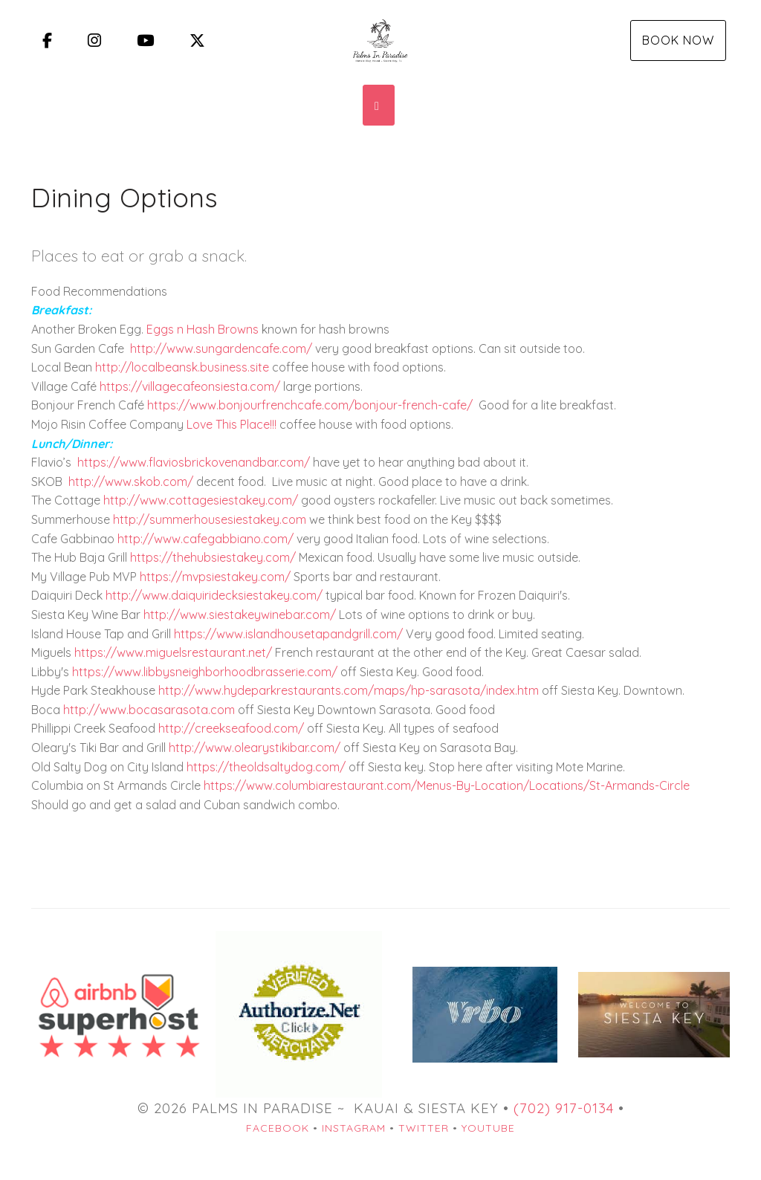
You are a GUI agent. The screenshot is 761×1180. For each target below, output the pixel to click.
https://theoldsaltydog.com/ (266, 766)
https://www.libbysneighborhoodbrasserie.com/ (204, 671)
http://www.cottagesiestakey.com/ (200, 500)
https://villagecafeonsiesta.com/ (190, 386)
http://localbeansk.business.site (182, 367)
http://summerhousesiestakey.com (209, 519)
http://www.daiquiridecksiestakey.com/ (214, 595)
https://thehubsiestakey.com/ (213, 557)
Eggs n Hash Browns (202, 329)
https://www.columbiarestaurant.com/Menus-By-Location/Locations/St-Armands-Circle (447, 785)
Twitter (423, 1128)
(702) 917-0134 (564, 1108)
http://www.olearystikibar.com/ (254, 747)
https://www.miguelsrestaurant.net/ (173, 652)
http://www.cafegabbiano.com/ (205, 538)
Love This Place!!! (231, 424)
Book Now (678, 40)
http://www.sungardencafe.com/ (221, 348)
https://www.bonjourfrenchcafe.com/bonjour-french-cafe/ (310, 405)
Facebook (277, 1128)
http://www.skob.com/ (130, 481)
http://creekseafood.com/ (231, 728)
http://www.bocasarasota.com (149, 709)
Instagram (354, 1128)
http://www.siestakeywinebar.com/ (239, 614)
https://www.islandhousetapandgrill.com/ (288, 633)
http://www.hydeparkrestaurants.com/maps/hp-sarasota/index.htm (348, 690)
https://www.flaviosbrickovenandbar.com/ (193, 462)
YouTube (488, 1128)
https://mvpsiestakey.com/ (215, 576)
